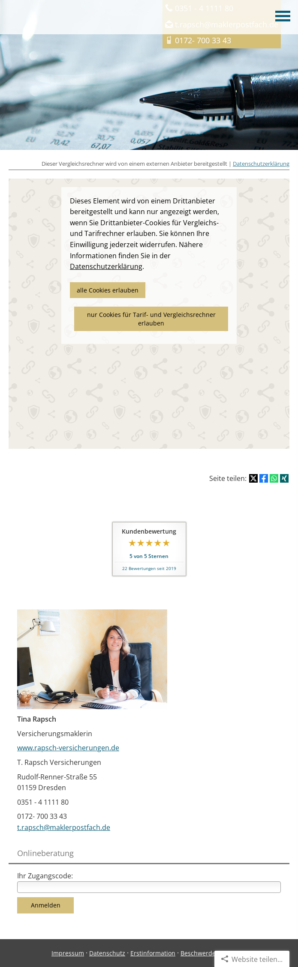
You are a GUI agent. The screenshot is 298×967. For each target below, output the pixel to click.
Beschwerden (200, 953)
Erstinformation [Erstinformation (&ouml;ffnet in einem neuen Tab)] (152, 953)
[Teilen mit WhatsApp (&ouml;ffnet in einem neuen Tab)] (274, 478)
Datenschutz (107, 953)
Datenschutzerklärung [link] (106, 266)
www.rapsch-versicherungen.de (68, 747)
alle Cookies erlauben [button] (107, 290)
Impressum (67, 953)
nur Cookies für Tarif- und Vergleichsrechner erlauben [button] (151, 318)
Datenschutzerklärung (261, 163)
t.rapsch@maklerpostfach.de (63, 827)
